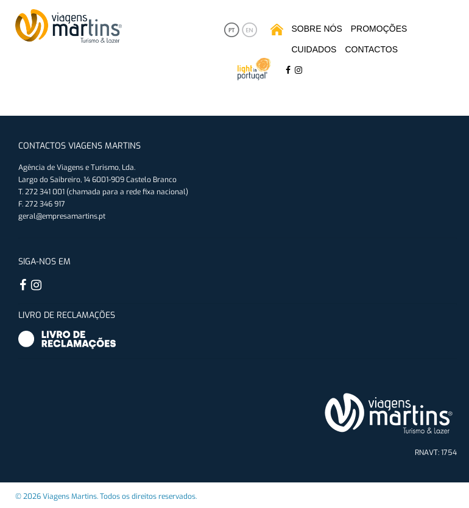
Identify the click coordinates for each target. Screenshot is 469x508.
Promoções (379, 29)
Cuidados (314, 49)
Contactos (371, 49)
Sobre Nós (317, 29)
